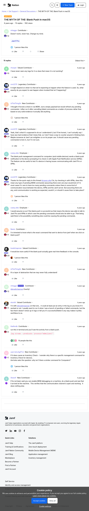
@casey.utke (46, 180)
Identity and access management (17, 485)
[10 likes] (21, 340)
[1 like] (19, 47)
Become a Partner (12, 462)
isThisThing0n (16, 103)
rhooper (14, 68)
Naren (13, 229)
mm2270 (14, 84)
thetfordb (14, 326)
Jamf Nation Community (14, 450)
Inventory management (37, 458)
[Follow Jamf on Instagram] (20, 431)
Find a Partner (10, 465)
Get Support (13, 11)
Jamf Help (9, 443)
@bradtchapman (17, 289)
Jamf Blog (9, 454)
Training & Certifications (14, 447)
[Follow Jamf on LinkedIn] (11, 431)
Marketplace (10, 458)
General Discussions (28, 11)
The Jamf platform (36, 443)
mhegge (14, 30)
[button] (4, 5)
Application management (38, 454)
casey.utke (15, 153)
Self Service (9, 481)
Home (4, 11)
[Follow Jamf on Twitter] (6, 431)
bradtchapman (16, 248)
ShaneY (13, 378)
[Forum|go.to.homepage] (13, 5)
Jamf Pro (15, 41)
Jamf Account (10, 469)
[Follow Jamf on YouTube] (15, 431)
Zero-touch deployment (38, 447)
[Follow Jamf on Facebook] (24, 431)
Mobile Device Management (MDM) (42, 450)
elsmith (13, 302)
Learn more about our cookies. (44, 496)
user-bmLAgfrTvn (17, 352)
